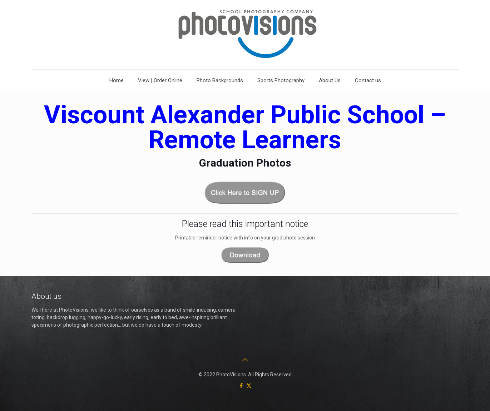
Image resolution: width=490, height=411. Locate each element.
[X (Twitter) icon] (249, 385)
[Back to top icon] (245, 359)
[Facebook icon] (241, 385)
